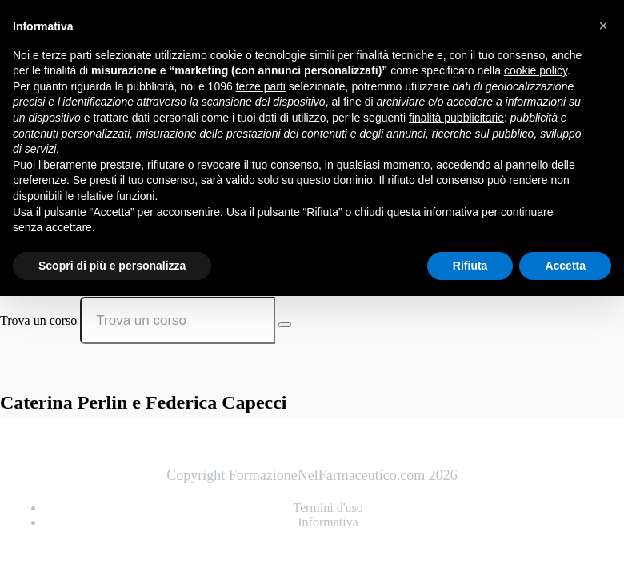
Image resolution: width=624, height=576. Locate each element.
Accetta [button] (565, 265)
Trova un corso (38, 320)
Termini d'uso (328, 507)
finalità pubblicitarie (456, 117)
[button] (603, 25)
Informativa (328, 522)
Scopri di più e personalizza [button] (112, 265)
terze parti (261, 86)
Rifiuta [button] (470, 265)
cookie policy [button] (535, 70)
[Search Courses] (284, 324)
